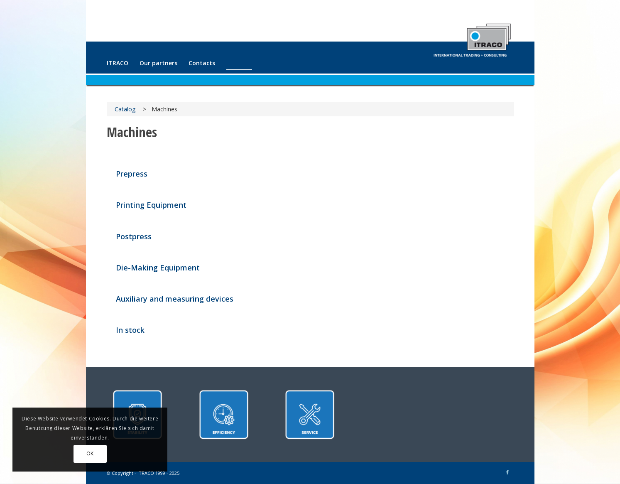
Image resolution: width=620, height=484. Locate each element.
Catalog (125, 109)
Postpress (134, 236)
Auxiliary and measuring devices (174, 299)
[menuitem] (117, 63)
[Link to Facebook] (507, 472)
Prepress (131, 174)
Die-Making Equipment (158, 268)
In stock (130, 330)
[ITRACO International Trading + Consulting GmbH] (472, 36)
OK (90, 453)
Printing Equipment (151, 205)
